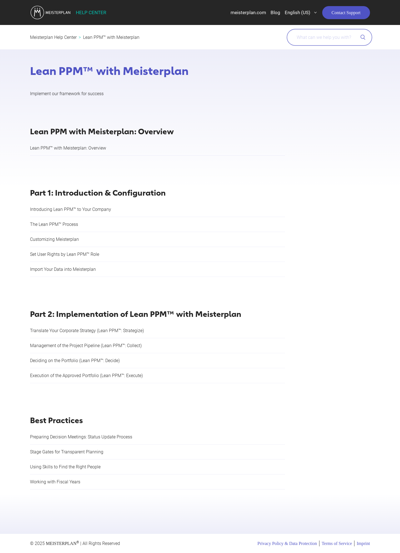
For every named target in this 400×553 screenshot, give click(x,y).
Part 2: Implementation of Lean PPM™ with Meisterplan (135, 313)
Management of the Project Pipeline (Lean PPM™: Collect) (86, 345)
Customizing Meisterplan (54, 239)
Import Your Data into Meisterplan (63, 269)
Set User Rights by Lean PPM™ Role (64, 254)
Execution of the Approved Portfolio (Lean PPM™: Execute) (86, 375)
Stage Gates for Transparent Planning (66, 451)
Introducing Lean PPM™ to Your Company (70, 209)
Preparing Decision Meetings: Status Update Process (81, 437)
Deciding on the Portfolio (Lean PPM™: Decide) (75, 360)
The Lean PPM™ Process (54, 224)
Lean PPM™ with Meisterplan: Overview (68, 148)
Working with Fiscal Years (55, 481)
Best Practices (56, 419)
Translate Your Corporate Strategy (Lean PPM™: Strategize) (87, 330)
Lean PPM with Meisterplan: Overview (102, 130)
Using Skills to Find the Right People (65, 466)
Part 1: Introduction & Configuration (98, 192)
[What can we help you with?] (329, 37)
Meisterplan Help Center (53, 37)
